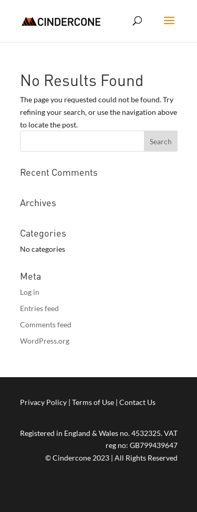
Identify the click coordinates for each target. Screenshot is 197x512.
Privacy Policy (43, 402)
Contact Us (137, 402)
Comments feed (45, 324)
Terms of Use (93, 402)
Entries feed (39, 308)
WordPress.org (44, 340)
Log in (29, 291)
